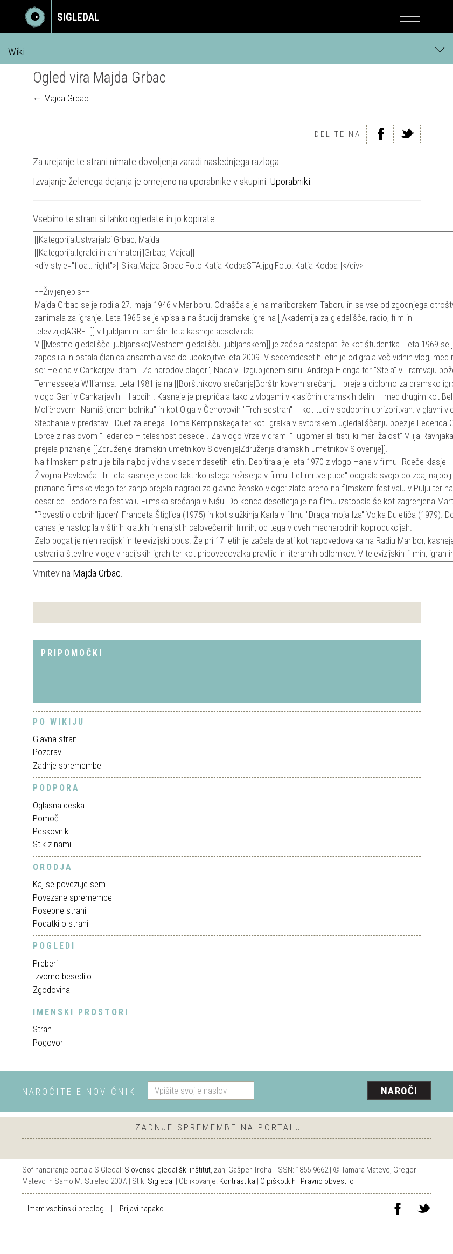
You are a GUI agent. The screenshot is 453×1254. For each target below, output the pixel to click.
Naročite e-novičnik (79, 1091)
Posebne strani (59, 910)
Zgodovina (51, 989)
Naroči (399, 1091)
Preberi (45, 963)
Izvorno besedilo (62, 976)
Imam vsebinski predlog (65, 1209)
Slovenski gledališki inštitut (167, 1170)
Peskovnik (50, 831)
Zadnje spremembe (67, 765)
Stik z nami (52, 844)
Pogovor (48, 1042)
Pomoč (46, 818)
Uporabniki (290, 181)
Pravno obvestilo (327, 1181)
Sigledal (161, 1181)
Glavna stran (55, 739)
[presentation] (347, 1092)
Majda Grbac (66, 98)
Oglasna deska (59, 805)
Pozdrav (47, 751)
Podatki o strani (60, 923)
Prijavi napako (142, 1209)
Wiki (226, 51)
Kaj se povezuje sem (69, 884)
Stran (42, 1029)
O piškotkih (278, 1181)
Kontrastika (237, 1181)
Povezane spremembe (72, 897)
